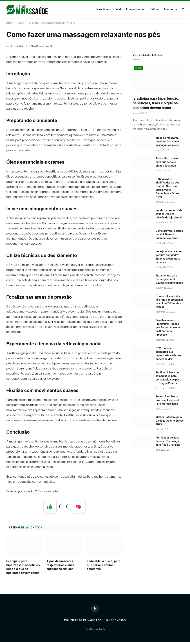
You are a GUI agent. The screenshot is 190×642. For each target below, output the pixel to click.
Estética (155, 9)
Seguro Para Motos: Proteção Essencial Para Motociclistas (168, 400)
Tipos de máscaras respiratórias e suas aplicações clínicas (60, 565)
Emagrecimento (136, 9)
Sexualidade (103, 9)
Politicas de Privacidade (82, 620)
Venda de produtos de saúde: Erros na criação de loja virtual (169, 214)
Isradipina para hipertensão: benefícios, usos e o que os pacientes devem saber (23, 567)
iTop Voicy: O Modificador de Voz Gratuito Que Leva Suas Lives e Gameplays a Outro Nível (167, 187)
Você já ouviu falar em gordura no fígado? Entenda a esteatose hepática (169, 257)
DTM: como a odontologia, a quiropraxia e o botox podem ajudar (168, 353)
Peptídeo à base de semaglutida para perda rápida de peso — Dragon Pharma (168, 378)
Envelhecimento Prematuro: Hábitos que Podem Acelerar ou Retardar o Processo (168, 327)
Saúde (119, 9)
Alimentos (170, 9)
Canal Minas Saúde (95, 629)
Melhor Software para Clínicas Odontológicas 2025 (170, 420)
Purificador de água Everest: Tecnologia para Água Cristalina (168, 441)
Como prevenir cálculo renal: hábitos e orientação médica (169, 234)
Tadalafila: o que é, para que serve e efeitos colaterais (103, 565)
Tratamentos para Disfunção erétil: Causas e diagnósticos (169, 279)
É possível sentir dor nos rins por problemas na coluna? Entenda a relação (170, 301)
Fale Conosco (116, 620)
